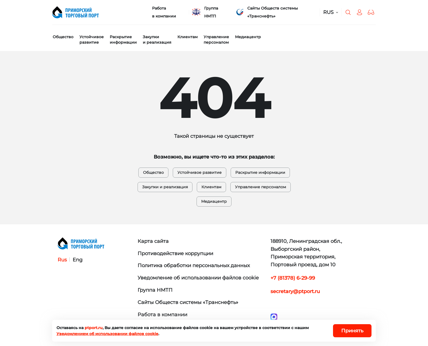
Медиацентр (248, 36)
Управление (216, 39)
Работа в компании (164, 12)
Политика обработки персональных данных (194, 266)
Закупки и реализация (165, 186)
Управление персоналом (260, 186)
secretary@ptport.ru (295, 291)
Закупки (157, 39)
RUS (328, 12)
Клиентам (187, 36)
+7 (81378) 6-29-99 (293, 278)
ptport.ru (94, 327)
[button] (371, 12)
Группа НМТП (211, 12)
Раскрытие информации (260, 172)
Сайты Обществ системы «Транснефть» (272, 12)
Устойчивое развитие (199, 172)
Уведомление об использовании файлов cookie (198, 278)
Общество (63, 36)
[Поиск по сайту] (348, 12)
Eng (77, 260)
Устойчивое (91, 39)
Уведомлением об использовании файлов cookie (107, 333)
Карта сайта (153, 241)
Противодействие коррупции (175, 253)
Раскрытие (123, 39)
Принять (352, 331)
